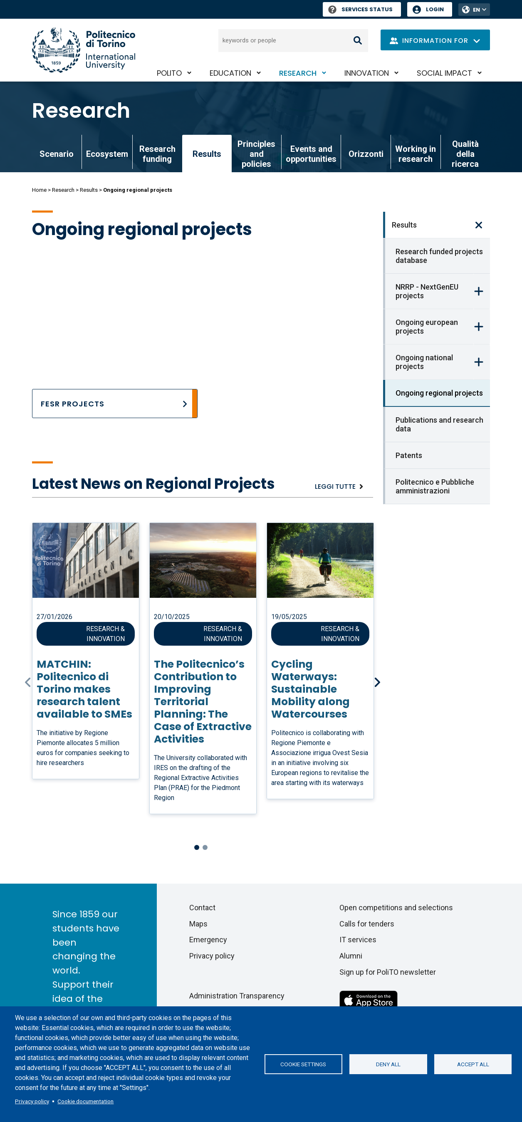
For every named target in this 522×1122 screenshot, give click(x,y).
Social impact (444, 73)
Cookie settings (303, 1064)
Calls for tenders (366, 923)
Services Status (360, 9)
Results (89, 190)
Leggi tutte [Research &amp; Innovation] (335, 486)
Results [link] (207, 154)
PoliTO (169, 73)
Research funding (157, 154)
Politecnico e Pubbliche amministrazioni (435, 486)
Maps (198, 923)
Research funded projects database (439, 256)
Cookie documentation (85, 1101)
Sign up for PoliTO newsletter (387, 972)
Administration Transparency (237, 995)
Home (39, 190)
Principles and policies (256, 154)
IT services (357, 939)
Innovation (366, 73)
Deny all (388, 1064)
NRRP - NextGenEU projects (427, 291)
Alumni (350, 955)
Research (298, 73)
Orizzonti (366, 154)
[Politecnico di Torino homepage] (83, 50)
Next (378, 682)
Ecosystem (107, 154)
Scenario (57, 154)
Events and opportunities (311, 154)
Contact (202, 907)
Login (435, 9)
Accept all (473, 1064)
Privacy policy (32, 1101)
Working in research (415, 154)
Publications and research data (439, 424)
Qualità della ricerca (465, 154)
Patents (409, 455)
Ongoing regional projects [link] (439, 393)
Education (230, 73)
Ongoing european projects (427, 326)
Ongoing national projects (424, 362)
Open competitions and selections (396, 907)
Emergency (208, 939)
